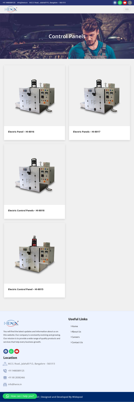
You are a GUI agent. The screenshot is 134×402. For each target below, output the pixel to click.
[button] (20, 396)
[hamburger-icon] (127, 9)
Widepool (77, 396)
